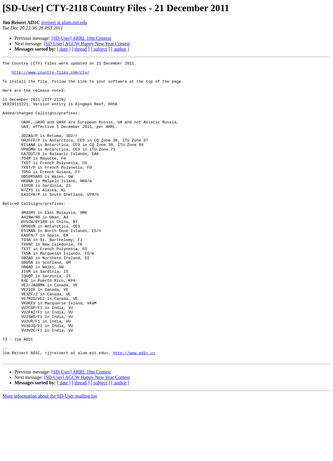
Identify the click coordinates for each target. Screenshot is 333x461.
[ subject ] (100, 49)
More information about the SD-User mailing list (49, 455)
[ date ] (64, 49)
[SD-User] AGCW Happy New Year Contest (87, 43)
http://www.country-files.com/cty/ (50, 75)
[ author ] (120, 49)
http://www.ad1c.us (134, 411)
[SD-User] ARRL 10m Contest (81, 38)
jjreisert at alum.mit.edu (64, 22)
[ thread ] (81, 49)
